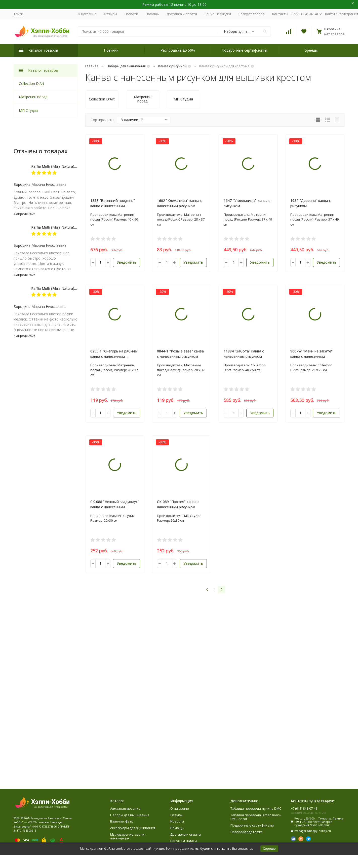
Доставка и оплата (182, 14)
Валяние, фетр (121, 821)
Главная (91, 66)
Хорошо (269, 848)
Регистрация (348, 14)
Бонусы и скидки (218, 14)
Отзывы (110, 14)
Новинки (111, 50)
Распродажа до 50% (178, 50)
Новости (131, 14)
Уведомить (126, 262)
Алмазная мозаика (125, 808)
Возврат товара (251, 14)
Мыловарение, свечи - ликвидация (128, 836)
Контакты (280, 14)
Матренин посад (33, 96)
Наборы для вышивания (126, 66)
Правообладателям (246, 832)
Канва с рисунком (172, 66)
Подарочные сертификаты (244, 50)
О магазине (87, 14)
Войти (330, 14)
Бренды (311, 50)
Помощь (152, 14)
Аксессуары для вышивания (132, 828)
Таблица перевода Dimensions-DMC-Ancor (255, 817)
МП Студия (28, 110)
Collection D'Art (31, 83)
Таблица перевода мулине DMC (255, 808)
